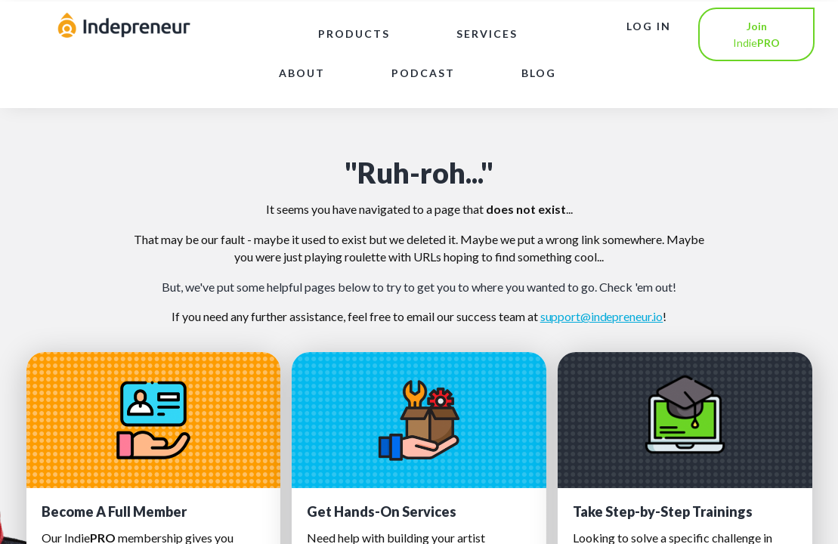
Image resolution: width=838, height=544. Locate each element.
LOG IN (648, 26)
